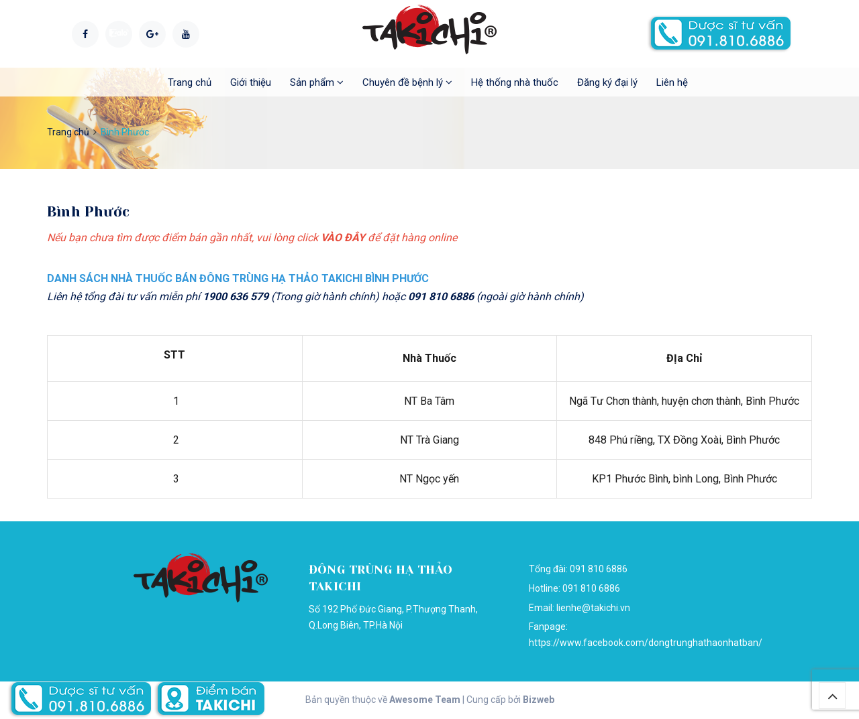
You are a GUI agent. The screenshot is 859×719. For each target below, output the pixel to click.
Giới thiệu (250, 82)
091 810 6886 (591, 588)
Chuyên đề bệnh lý (407, 82)
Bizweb (538, 699)
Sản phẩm (317, 82)
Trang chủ (189, 82)
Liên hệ (672, 82)
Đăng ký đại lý (607, 82)
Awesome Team (424, 699)
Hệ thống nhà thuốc (514, 82)
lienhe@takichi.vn (593, 607)
